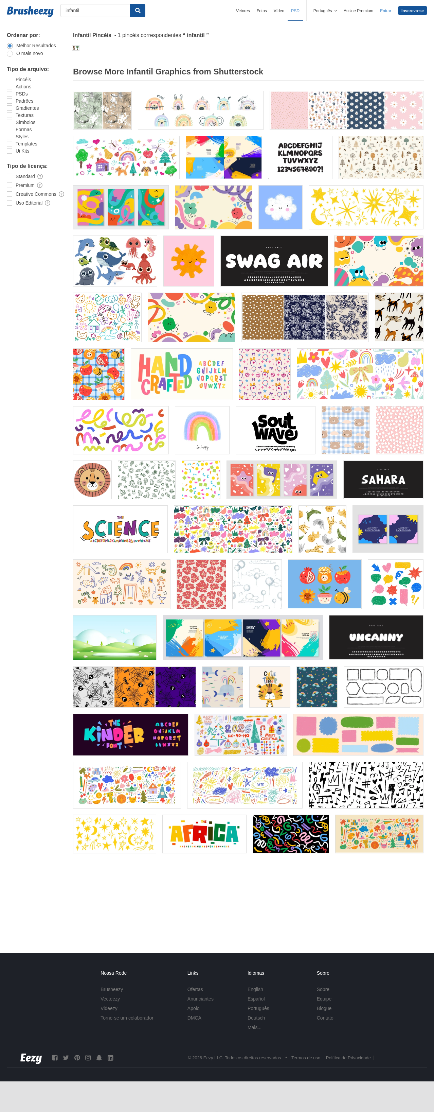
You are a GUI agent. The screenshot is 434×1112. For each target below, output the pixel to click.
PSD (295, 10)
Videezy (109, 1008)
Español (256, 999)
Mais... (254, 1027)
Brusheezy (112, 989)
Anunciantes (200, 999)
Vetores (243, 10)
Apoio (193, 1008)
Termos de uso (305, 1057)
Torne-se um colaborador (127, 1018)
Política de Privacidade (348, 1057)
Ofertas (195, 989)
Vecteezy (110, 999)
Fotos (262, 10)
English (255, 989)
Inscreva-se (412, 10)
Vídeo (279, 10)
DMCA (194, 1018)
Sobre (323, 989)
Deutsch (256, 1018)
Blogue (324, 1008)
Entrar (385, 10)
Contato (325, 1018)
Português (258, 1008)
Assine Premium (358, 10)
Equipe (324, 999)
